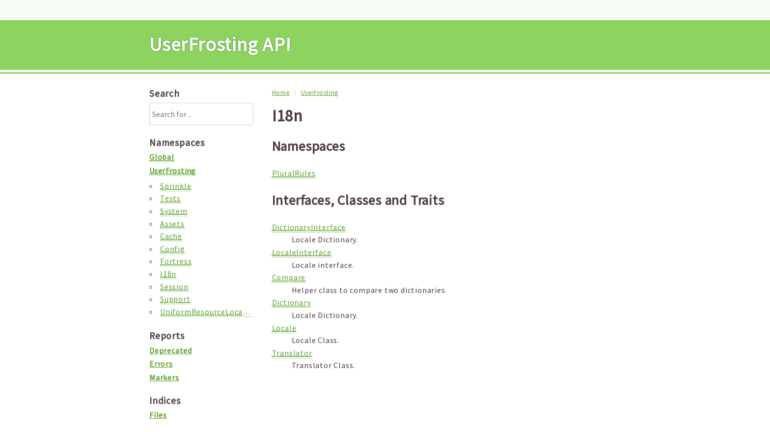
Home (281, 92)
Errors (161, 364)
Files (158, 415)
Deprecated (170, 350)
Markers (164, 377)
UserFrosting (320, 92)
